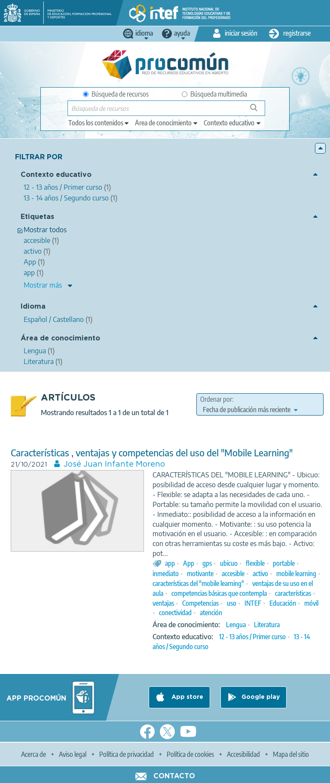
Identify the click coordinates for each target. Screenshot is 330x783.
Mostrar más (43, 285)
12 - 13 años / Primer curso (252, 636)
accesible (233, 573)
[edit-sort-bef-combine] (250, 409)
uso (231, 603)
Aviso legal (72, 754)
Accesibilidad (243, 754)
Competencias (200, 603)
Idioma (33, 306)
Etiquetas (37, 217)
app (170, 563)
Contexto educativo (56, 175)
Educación (282, 603)
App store (186, 697)
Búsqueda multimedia (214, 94)
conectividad (175, 612)
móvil (311, 603)
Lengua (236, 624)
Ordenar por (216, 399)
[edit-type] (99, 122)
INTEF (252, 603)
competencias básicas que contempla (219, 593)
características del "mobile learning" (198, 583)
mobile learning (296, 573)
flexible (255, 563)
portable (284, 563)
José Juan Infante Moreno (114, 464)
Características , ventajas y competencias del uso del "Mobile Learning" (152, 452)
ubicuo (229, 563)
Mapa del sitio (291, 754)
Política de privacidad (126, 754)
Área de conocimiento (60, 338)
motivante (200, 573)
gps (207, 563)
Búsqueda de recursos (116, 94)
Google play (260, 697)
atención (211, 612)
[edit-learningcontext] (232, 122)
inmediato (166, 573)
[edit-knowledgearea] (166, 122)
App (188, 563)
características (293, 593)
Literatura (267, 624)
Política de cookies (190, 754)
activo (260, 573)
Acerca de (33, 754)
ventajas (163, 603)
